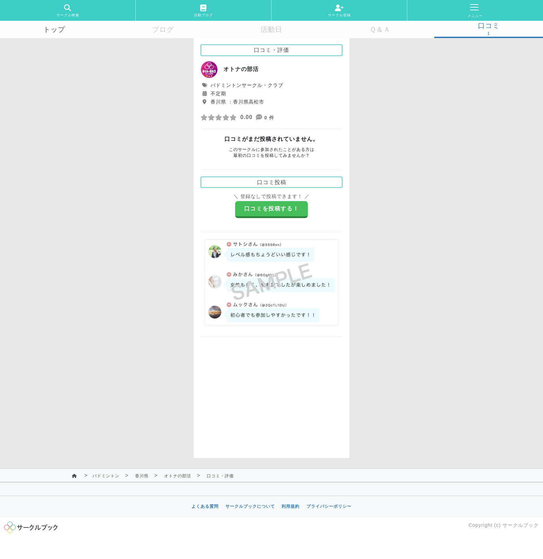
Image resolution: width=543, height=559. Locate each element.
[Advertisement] (271, 392)
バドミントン (105, 476)
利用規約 (291, 506)
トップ (54, 29)
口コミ (489, 25)
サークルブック (520, 525)
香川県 (142, 476)
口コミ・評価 (220, 476)
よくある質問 (205, 506)
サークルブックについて (250, 506)
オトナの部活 (177, 476)
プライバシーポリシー (328, 506)
